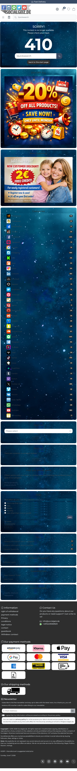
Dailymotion (42, 226)
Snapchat (42, 326)
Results (39, 500)
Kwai (42, 263)
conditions (6, 621)
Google (42, 247)
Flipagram (42, 242)
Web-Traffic (42, 400)
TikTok (42, 358)
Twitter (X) (42, 384)
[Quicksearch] (36, 56)
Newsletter (8, 595)
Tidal (42, 352)
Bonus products (11, 483)
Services (69, 733)
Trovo (42, 363)
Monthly (8, 511)
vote (70, 517)
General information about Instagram (38, 541)
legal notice (6, 624)
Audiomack (42, 216)
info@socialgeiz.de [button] (51, 621)
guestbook (6, 631)
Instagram (42, 253)
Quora (42, 305)
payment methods (9, 615)
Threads (42, 347)
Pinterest (42, 295)
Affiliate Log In (10, 562)
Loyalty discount (11, 593)
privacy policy (21, 719)
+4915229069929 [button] (50, 624)
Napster (42, 284)
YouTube (42, 410)
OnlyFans (42, 289)
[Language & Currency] (57, 9)
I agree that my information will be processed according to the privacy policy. (33, 715)
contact (4, 628)
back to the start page (38, 62)
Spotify (42, 337)
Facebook (42, 237)
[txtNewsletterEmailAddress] (36, 711)
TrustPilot (42, 368)
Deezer (42, 232)
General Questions (38, 549)
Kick (42, 258)
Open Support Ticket (12, 575)
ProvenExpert (42, 300)
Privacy (4, 618)
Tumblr (42, 373)
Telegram (42, 342)
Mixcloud (42, 279)
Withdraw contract (9, 634)
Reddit (42, 316)
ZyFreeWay (42, 415)
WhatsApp (42, 405)
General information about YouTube (38, 545)
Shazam (42, 321)
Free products (10, 485)
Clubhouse (42, 221)
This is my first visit (13, 503)
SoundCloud (42, 331)
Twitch (42, 379)
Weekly (8, 508)
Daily (7, 506)
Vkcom (42, 394)
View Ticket (8, 579)
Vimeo (42, 389)
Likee (42, 268)
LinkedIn (42, 274)
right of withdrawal (9, 611)
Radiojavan (42, 310)
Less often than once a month (17, 513)
